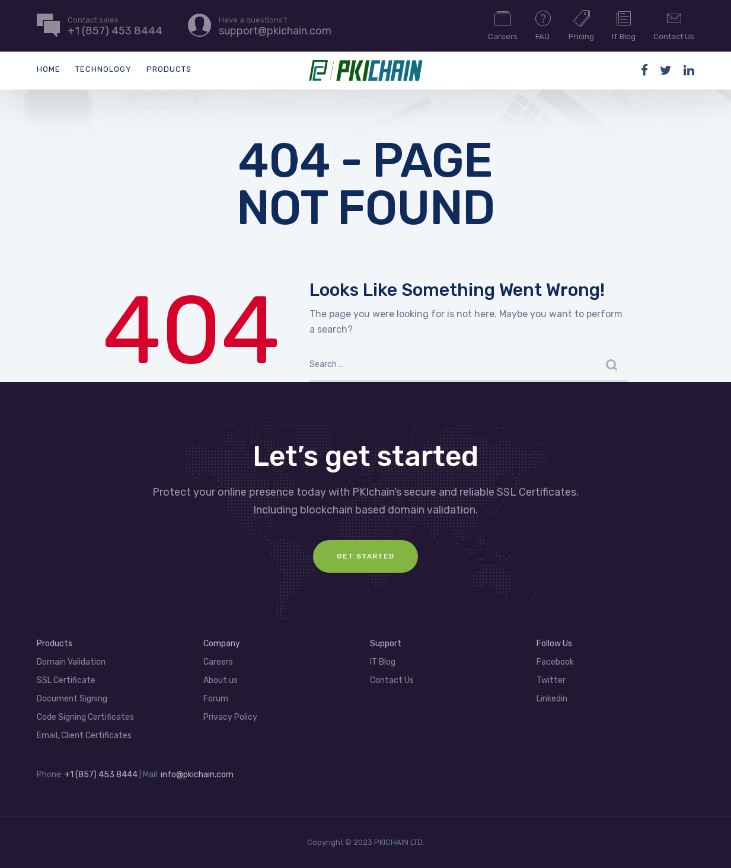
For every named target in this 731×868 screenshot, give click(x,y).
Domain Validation (71, 662)
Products (168, 69)
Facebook (555, 662)
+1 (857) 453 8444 (101, 775)
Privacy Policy (230, 717)
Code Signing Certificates (85, 717)
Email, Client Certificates (84, 735)
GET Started (365, 556)
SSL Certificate (66, 680)
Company (221, 644)
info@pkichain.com (197, 775)
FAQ (543, 25)
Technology (103, 69)
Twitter (551, 680)
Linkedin (552, 699)
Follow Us (554, 644)
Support (385, 644)
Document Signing (72, 699)
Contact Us (673, 25)
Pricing (581, 25)
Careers (503, 25)
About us (220, 680)
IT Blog (624, 25)
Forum (215, 699)
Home (48, 69)
